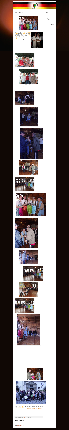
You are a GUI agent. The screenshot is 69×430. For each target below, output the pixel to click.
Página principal (16, 9)
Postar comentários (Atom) (20, 425)
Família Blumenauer (23, 9)
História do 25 (29, 9)
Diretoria (34, 9)
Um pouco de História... (40, 9)
